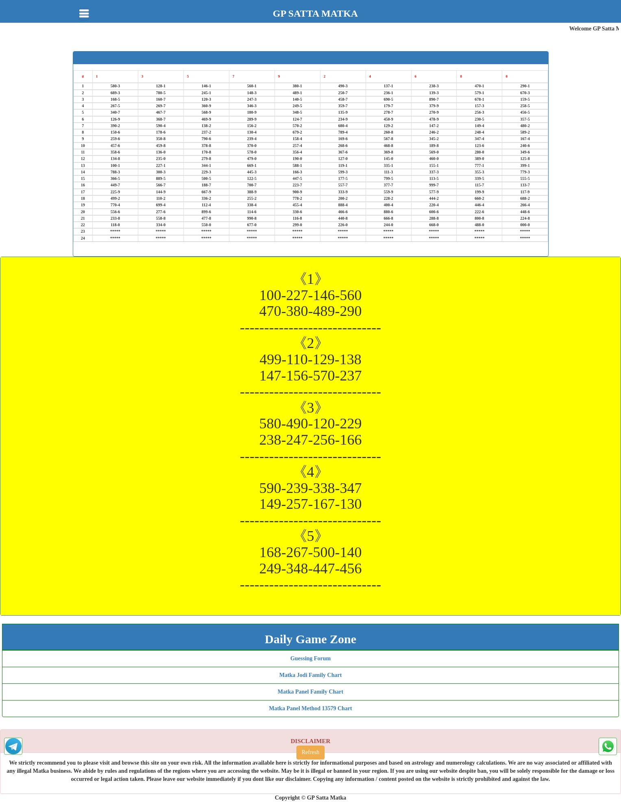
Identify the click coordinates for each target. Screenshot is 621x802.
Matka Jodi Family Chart (310, 675)
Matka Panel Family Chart (310, 692)
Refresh (311, 753)
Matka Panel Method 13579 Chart (310, 708)
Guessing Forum (310, 658)
